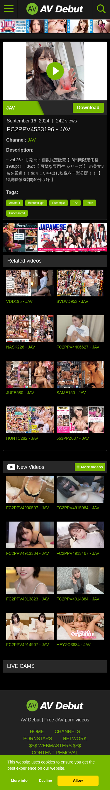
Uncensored (17, 213)
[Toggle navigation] (9, 9)
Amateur (14, 203)
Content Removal (55, 752)
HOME (37, 731)
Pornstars (37, 738)
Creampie (58, 203)
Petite (89, 203)
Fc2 (75, 203)
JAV (32, 139)
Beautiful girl (36, 203)
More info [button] (19, 781)
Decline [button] (45, 781)
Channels (67, 731)
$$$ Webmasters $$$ (55, 745)
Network (75, 738)
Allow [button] (78, 781)
